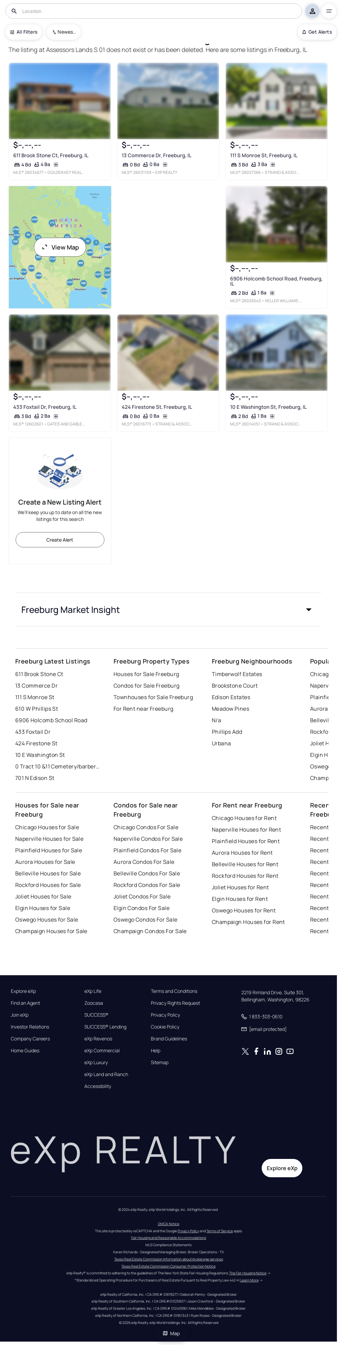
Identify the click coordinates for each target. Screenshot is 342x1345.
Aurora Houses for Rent (242, 852)
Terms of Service (219, 1231)
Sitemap (159, 1062)
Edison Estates (231, 697)
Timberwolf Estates (237, 674)
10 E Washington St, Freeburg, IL (268, 407)
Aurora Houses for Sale (45, 862)
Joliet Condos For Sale (142, 896)
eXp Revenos (98, 1038)
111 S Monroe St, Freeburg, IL (264, 155)
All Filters (23, 32)
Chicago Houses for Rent (244, 818)
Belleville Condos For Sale (147, 873)
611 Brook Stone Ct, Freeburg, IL (50, 155)
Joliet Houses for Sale (43, 896)
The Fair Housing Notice (247, 1273)
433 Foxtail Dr (33, 731)
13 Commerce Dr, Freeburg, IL (157, 155)
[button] (168, 609)
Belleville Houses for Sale (48, 873)
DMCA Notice (168, 1223)
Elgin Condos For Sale (141, 908)
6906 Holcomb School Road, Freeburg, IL (276, 281)
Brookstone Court (235, 685)
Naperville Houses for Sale (49, 838)
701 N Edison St (35, 778)
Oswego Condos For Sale (146, 919)
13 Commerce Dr (36, 685)
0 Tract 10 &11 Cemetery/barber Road (57, 766)
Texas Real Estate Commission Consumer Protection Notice (168, 1266)
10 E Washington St (40, 755)
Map (171, 1333)
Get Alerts (317, 32)
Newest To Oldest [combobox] (67, 32)
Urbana (221, 743)
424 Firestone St (36, 743)
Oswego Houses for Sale (46, 919)
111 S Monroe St (35, 697)
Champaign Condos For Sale (150, 931)
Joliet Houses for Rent (240, 887)
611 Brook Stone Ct (39, 674)
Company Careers (30, 1038)
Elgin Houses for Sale (42, 908)
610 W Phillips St (36, 708)
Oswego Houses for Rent (244, 910)
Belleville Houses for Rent (245, 864)
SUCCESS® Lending (105, 1026)
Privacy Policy (165, 1015)
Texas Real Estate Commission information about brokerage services (168, 1259)
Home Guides (25, 1050)
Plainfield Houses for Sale (48, 850)
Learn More (249, 1280)
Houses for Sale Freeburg (146, 674)
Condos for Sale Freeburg (147, 685)
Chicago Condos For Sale (146, 827)
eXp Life (92, 991)
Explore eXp (23, 991)
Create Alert (59, 540)
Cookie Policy (165, 1026)
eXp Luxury (96, 1062)
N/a (216, 720)
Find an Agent (25, 1003)
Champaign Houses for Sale (51, 931)
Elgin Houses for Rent (240, 899)
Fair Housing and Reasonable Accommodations (168, 1237)
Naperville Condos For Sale (148, 838)
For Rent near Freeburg (144, 708)
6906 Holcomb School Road (51, 720)
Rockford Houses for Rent (245, 875)
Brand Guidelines (169, 1038)
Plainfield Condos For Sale (147, 850)
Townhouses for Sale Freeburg (153, 697)
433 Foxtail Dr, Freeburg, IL (45, 407)
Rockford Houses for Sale (48, 885)
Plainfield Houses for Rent (246, 841)
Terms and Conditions (174, 991)
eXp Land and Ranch (106, 1074)
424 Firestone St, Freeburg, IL (157, 407)
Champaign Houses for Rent (248, 922)
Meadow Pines (230, 708)
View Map (60, 247)
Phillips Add (227, 731)
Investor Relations (30, 1026)
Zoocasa (93, 1003)
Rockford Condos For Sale (147, 885)
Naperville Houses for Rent (246, 829)
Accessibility (97, 1086)
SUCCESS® (96, 1015)
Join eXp (19, 1015)
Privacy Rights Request (175, 1003)
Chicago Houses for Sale (47, 827)
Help (155, 1050)
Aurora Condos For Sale (144, 862)
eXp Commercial (102, 1050)
